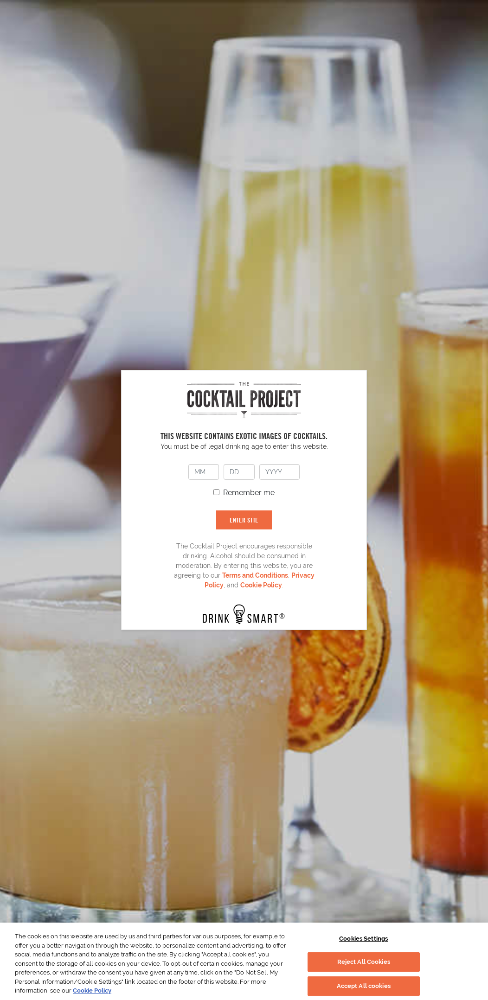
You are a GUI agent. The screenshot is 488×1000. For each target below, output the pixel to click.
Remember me (249, 492)
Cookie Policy (261, 585)
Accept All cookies (364, 985)
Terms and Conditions (255, 575)
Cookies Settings (363, 938)
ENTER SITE (244, 520)
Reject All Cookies (363, 961)
